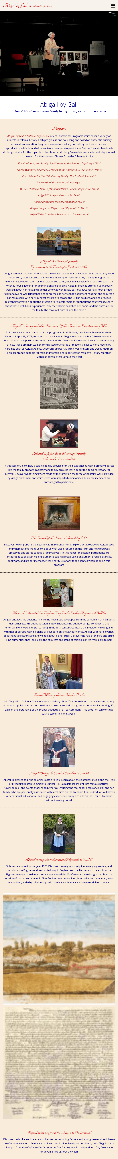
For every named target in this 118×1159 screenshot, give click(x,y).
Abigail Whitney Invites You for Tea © (59, 195)
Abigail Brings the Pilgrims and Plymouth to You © (59, 208)
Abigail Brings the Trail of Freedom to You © (59, 201)
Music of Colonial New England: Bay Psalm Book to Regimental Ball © (59, 189)
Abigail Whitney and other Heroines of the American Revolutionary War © (59, 170)
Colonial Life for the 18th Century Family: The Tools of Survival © (59, 176)
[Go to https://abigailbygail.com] (27, 5)
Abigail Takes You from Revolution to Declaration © (59, 214)
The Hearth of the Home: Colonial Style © (59, 182)
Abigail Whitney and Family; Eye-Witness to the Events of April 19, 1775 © (59, 163)
